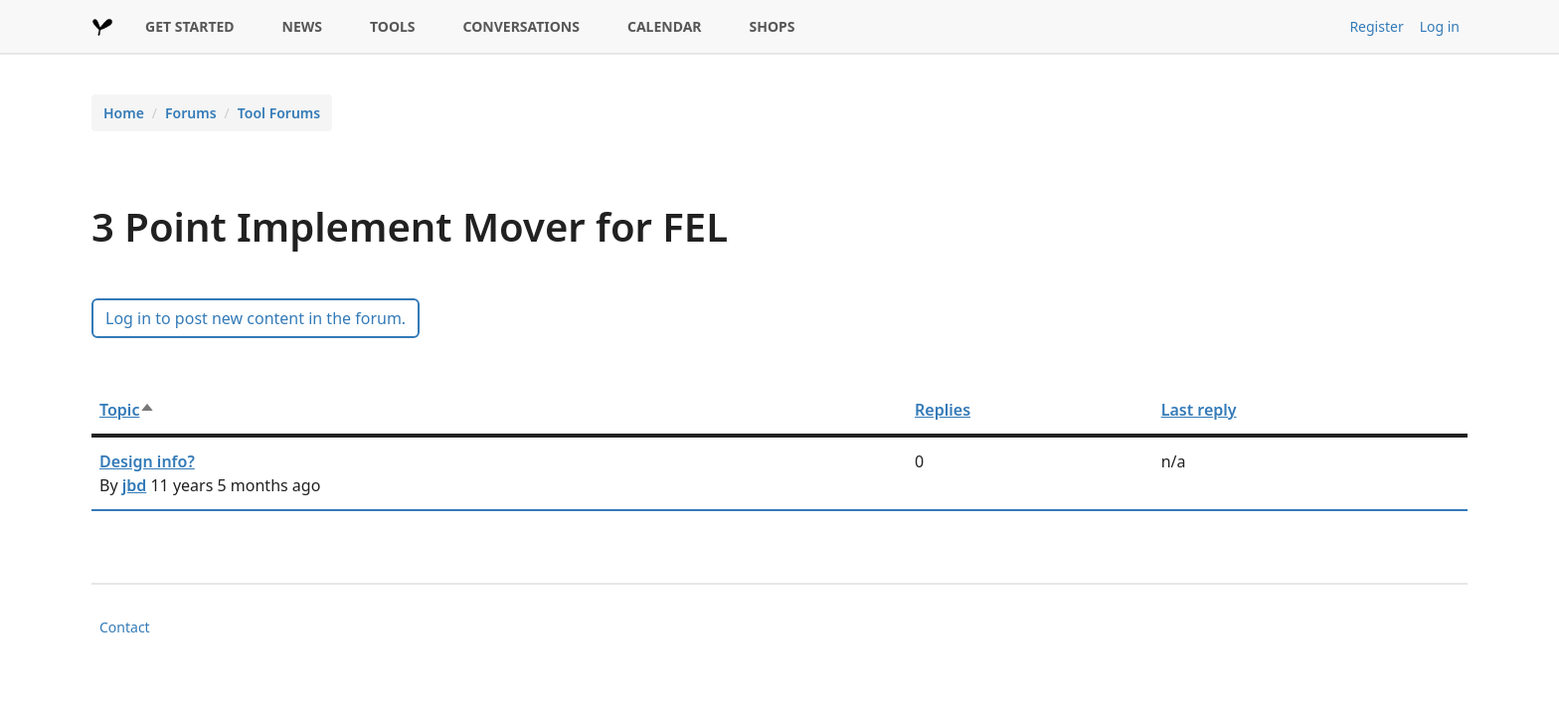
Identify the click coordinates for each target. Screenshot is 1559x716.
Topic (127, 410)
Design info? (147, 461)
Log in (1440, 26)
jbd (134, 485)
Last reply (1199, 410)
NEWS (302, 26)
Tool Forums (279, 112)
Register (1376, 26)
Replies (942, 410)
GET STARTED (190, 26)
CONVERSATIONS (521, 26)
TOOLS (393, 26)
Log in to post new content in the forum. (255, 318)
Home (123, 112)
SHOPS (772, 26)
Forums (191, 112)
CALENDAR (664, 26)
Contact (124, 627)
